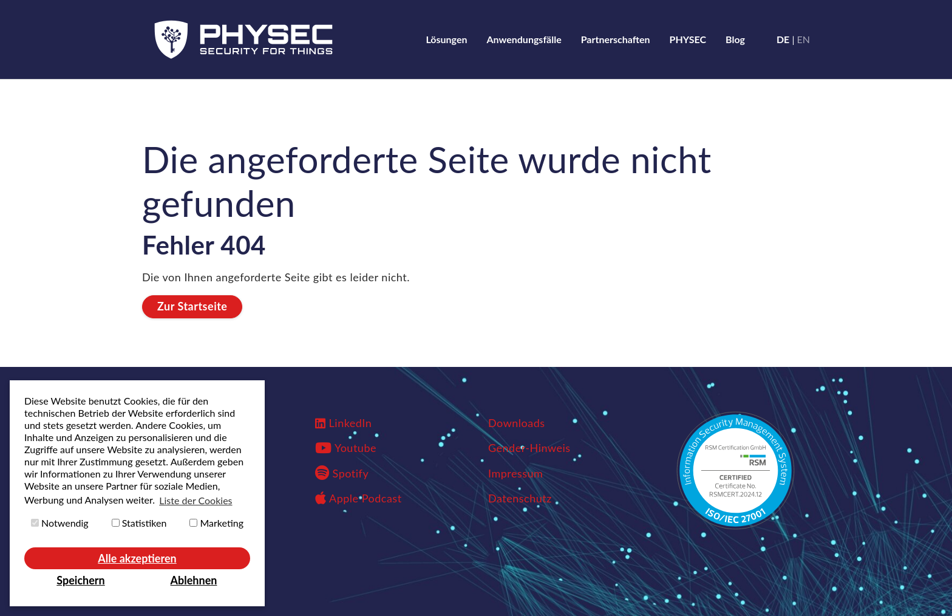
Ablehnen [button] (194, 580)
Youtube (355, 447)
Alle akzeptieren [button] (137, 558)
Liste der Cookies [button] (195, 500)
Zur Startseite (192, 306)
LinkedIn (350, 422)
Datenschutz (520, 498)
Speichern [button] (80, 580)
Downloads (516, 422)
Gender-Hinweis (529, 447)
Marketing (216, 523)
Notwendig (60, 523)
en (803, 39)
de (783, 39)
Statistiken (139, 523)
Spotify (342, 473)
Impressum (515, 473)
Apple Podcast (358, 498)
